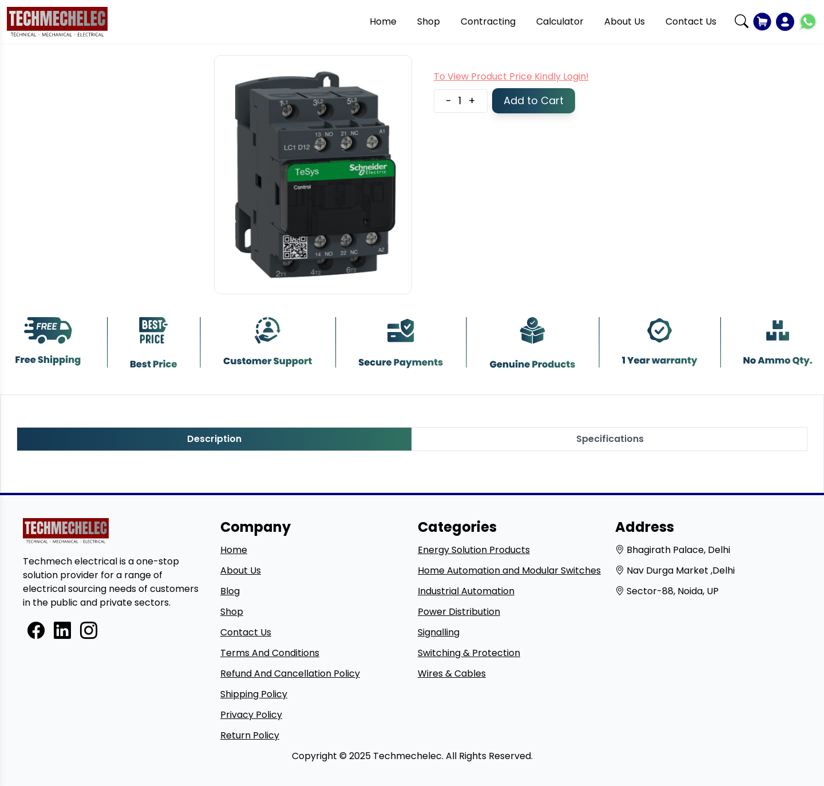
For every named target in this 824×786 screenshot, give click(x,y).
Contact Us (690, 21)
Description (214, 438)
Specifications (610, 438)
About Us (624, 21)
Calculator (560, 21)
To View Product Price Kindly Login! (511, 76)
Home (383, 21)
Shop (428, 21)
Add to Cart (534, 100)
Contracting (488, 21)
